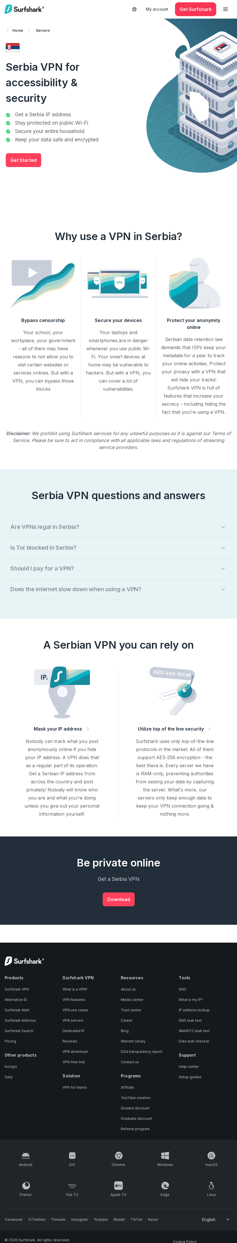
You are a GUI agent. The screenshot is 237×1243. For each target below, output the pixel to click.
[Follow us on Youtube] (96, 1219)
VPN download (75, 1052)
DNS (182, 990)
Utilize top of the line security (175, 729)
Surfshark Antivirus (20, 1021)
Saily (9, 1077)
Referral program (135, 1129)
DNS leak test (190, 1021)
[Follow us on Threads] (55, 1219)
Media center (132, 1000)
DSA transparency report (141, 1052)
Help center (189, 1067)
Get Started (23, 160)
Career (126, 1021)
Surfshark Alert (17, 1010)
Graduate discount (136, 1119)
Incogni (11, 1067)
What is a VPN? (75, 990)
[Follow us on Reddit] (113, 1219)
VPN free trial (74, 1062)
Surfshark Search (19, 1031)
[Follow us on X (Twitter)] (35, 1219)
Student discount (135, 1108)
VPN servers (73, 1021)
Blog (125, 1031)
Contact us (130, 1062)
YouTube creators (136, 1098)
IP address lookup (194, 1010)
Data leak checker (194, 1042)
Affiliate (127, 1087)
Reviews (70, 1042)
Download (118, 899)
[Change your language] (216, 1219)
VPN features (74, 1000)
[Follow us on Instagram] (75, 1219)
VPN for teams (75, 1087)
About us (128, 990)
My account (157, 9)
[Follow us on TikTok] (129, 1219)
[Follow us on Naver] (145, 1219)
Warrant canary (133, 1042)
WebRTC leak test (194, 1031)
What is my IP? (191, 1000)
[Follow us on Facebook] (13, 1219)
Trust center (131, 1010)
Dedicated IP (73, 1031)
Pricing (10, 1042)
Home (15, 30)
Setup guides (190, 1077)
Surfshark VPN (17, 990)
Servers (43, 30)
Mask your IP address (62, 729)
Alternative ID (16, 1000)
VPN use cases (75, 1010)
